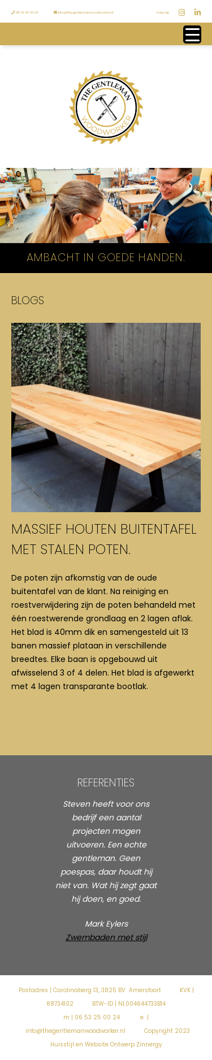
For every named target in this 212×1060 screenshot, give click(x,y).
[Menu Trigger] (192, 34)
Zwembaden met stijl (106, 937)
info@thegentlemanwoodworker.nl (83, 12)
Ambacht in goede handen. (106, 257)
